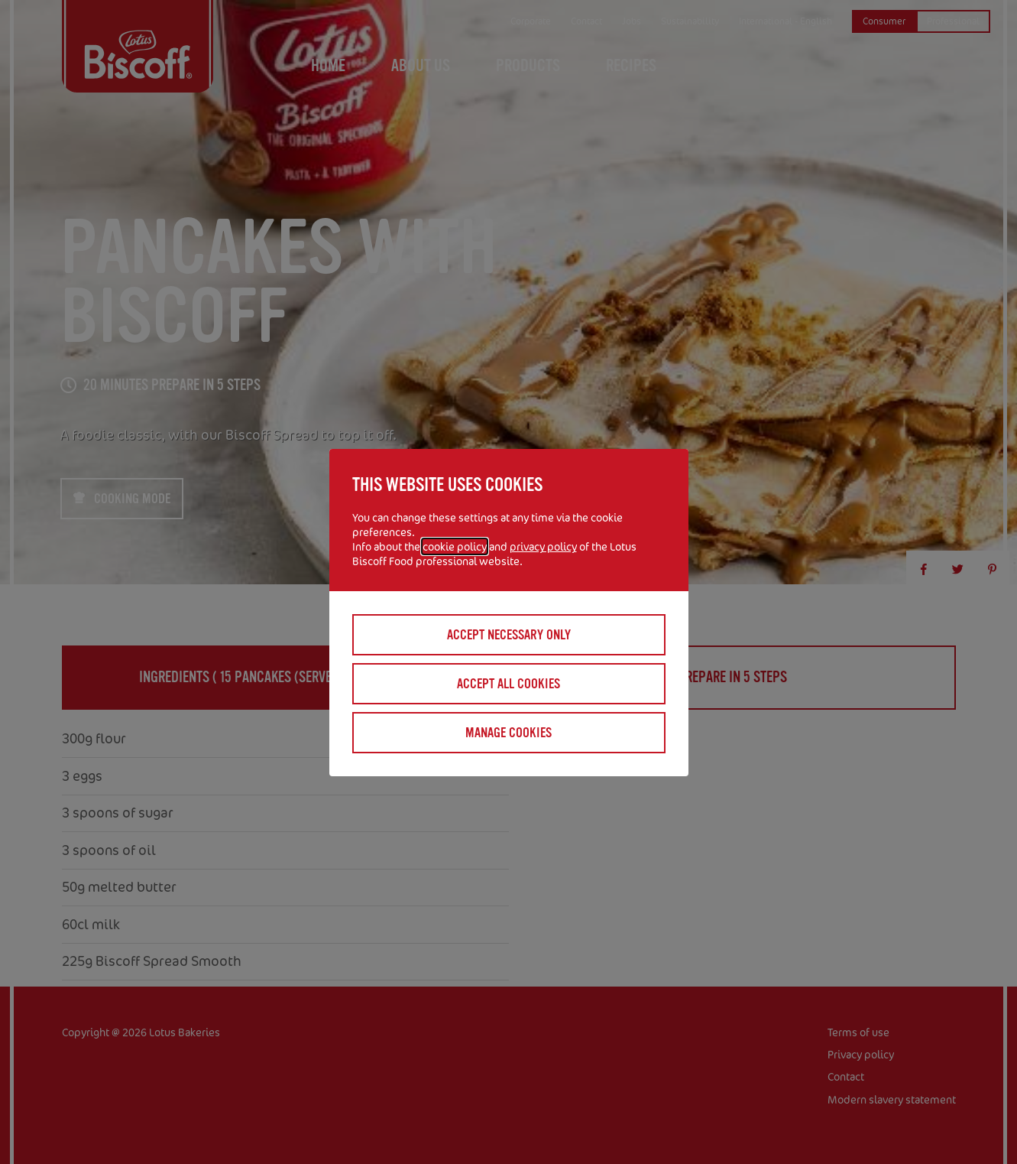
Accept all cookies (508, 683)
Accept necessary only (509, 634)
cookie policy (455, 546)
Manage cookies (508, 732)
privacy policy (543, 546)
